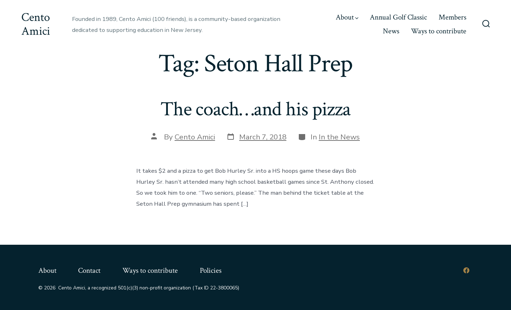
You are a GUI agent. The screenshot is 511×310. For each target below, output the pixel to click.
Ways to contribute (438, 31)
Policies (210, 270)
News (391, 31)
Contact (89, 270)
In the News (339, 137)
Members (452, 17)
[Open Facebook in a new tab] (466, 270)
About (347, 17)
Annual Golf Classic (398, 17)
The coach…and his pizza (255, 109)
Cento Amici (195, 137)
